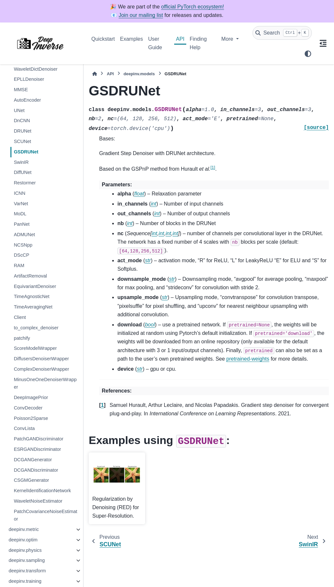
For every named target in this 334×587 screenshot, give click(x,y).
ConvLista (24, 428)
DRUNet (22, 131)
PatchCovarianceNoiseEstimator (45, 515)
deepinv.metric (23, 529)
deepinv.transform (27, 570)
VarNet (21, 203)
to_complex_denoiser (36, 327)
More (228, 39)
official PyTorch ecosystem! (192, 6)
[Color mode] (308, 53)
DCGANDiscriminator (36, 470)
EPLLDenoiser (29, 79)
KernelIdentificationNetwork (42, 490)
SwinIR (21, 162)
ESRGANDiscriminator (37, 449)
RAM (19, 265)
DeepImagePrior (31, 397)
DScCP (21, 255)
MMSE (21, 89)
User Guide (155, 43)
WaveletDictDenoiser (35, 69)
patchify (22, 338)
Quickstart (103, 39)
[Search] (282, 33)
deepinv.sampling (26, 560)
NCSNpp (23, 245)
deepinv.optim (23, 539)
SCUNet (22, 141)
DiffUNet (22, 172)
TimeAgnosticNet (31, 296)
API (180, 39)
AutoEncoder (27, 100)
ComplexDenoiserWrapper (41, 369)
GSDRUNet (26, 151)
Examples (131, 39)
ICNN (19, 193)
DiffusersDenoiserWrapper (41, 358)
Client (20, 317)
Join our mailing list (141, 15)
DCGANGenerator (33, 459)
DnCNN (22, 120)
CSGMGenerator (31, 480)
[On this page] (323, 43)
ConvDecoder (28, 407)
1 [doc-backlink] (102, 405)
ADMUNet (24, 234)
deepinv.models (139, 73)
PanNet (21, 224)
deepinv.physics (24, 550)
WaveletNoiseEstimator (38, 501)
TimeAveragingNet (33, 306)
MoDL (20, 213)
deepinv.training (24, 581)
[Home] (94, 73)
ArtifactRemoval (30, 276)
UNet (19, 110)
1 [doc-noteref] (212, 167)
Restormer (25, 182)
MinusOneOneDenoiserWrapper (45, 383)
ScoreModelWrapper (35, 348)
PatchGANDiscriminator (38, 438)
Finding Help (198, 43)
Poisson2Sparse (31, 418)
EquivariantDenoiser (35, 286)
